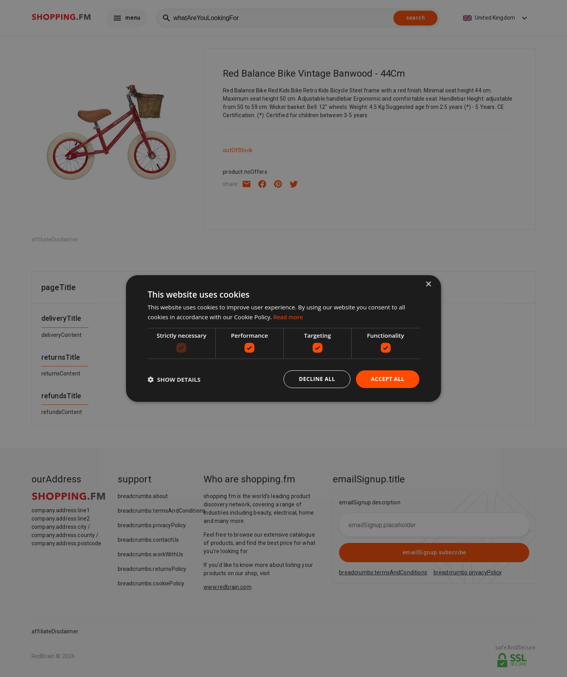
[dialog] (283, 338)
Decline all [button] (316, 379)
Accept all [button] (387, 379)
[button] (174, 379)
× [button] (428, 284)
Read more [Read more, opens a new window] (288, 317)
